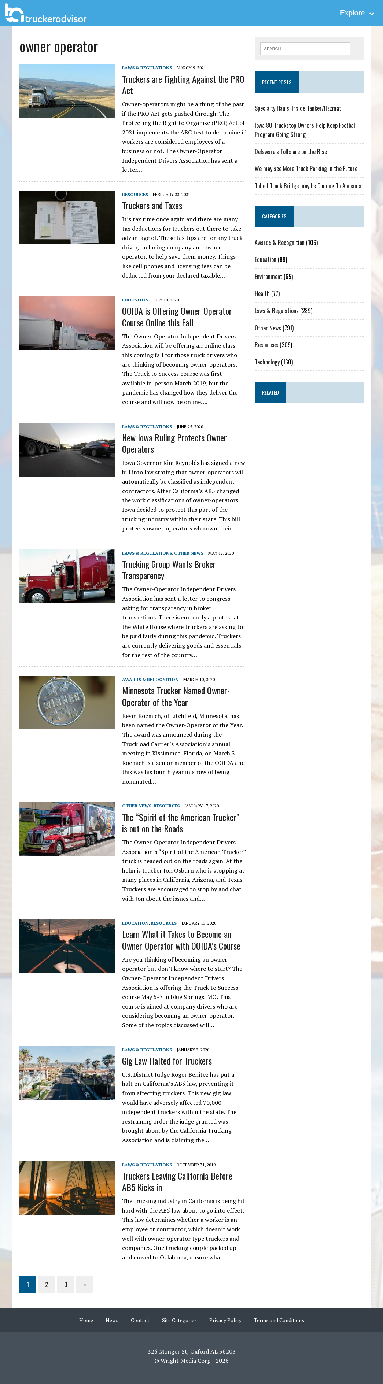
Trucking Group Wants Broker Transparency (169, 569)
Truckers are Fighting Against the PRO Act (183, 84)
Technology (267, 362)
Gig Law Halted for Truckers (166, 1060)
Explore (357, 13)
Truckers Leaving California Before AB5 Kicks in (177, 1181)
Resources (135, 194)
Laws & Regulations (147, 67)
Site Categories (179, 1320)
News (112, 1320)
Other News (188, 553)
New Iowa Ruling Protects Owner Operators (174, 443)
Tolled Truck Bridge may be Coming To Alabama (308, 185)
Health (262, 293)
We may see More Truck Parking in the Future (306, 168)
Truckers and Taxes (152, 205)
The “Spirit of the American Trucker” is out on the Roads (180, 822)
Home (86, 1320)
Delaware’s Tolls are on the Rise (291, 151)
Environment (268, 276)
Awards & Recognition (150, 679)
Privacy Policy (225, 1320)
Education (135, 300)
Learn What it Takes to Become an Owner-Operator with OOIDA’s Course (181, 939)
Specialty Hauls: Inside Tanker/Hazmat (298, 108)
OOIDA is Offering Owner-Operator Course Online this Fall (177, 316)
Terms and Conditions (279, 1320)
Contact (140, 1320)
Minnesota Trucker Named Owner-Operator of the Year (175, 696)
